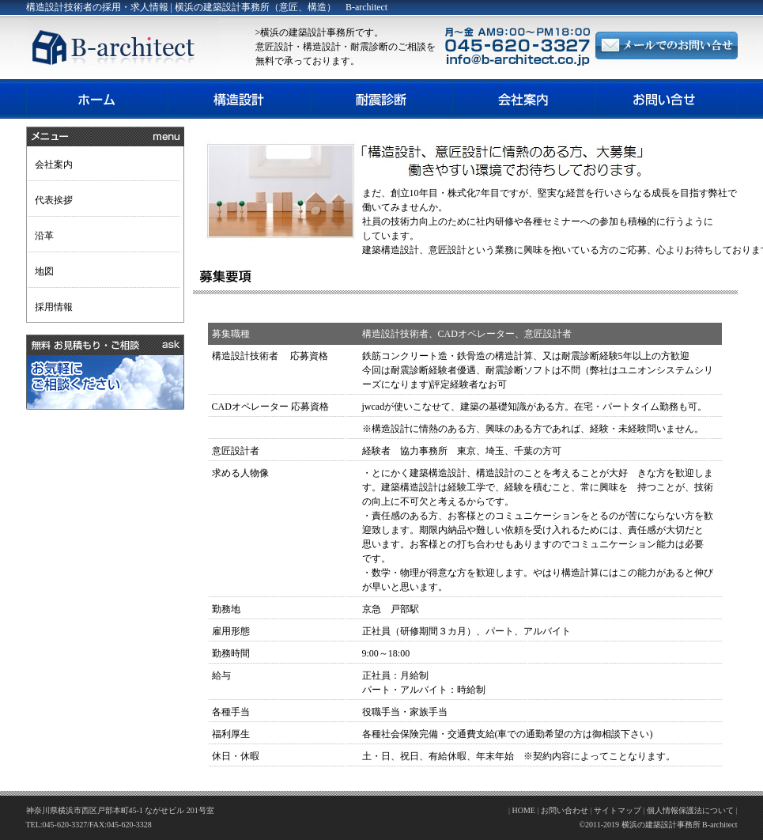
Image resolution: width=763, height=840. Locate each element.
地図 (44, 271)
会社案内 (54, 164)
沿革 (44, 235)
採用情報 (54, 306)
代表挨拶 (54, 200)
